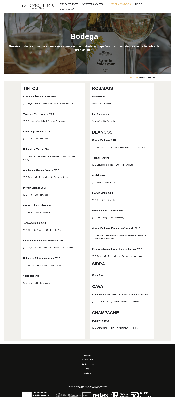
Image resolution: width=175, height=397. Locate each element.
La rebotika (133, 78)
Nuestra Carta (93, 4)
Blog (138, 4)
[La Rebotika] (38, 6)
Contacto (67, 8)
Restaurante (69, 4)
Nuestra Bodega (119, 4)
